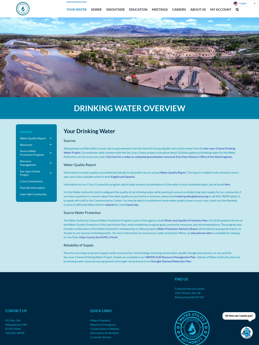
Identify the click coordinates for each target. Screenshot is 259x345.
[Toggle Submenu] (50, 138)
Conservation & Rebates (104, 328)
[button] (237, 9)
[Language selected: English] (244, 3)
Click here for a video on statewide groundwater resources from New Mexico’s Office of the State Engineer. (169, 156)
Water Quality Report (173, 172)
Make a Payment (100, 320)
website (109, 204)
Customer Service (100, 337)
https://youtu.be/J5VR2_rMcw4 (98, 237)
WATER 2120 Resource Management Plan (170, 257)
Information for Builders (104, 333)
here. (228, 184)
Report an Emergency (103, 324)
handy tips (132, 204)
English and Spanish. (123, 176)
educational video (201, 233)
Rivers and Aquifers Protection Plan (186, 220)
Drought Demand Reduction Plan (171, 261)
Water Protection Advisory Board (177, 228)
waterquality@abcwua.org (192, 196)
